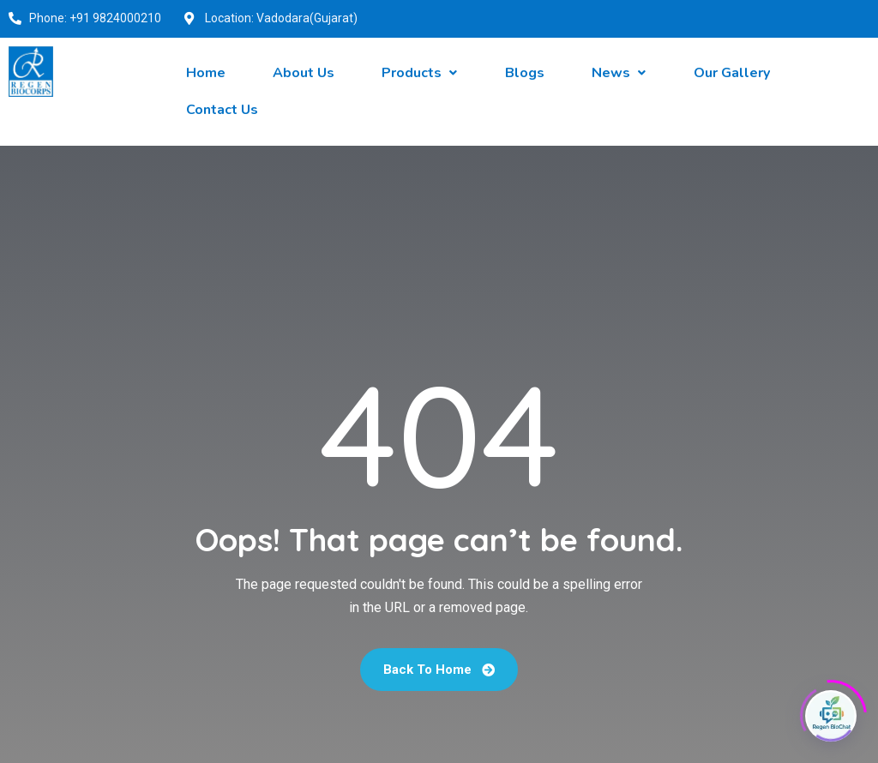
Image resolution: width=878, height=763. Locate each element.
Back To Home (439, 669)
